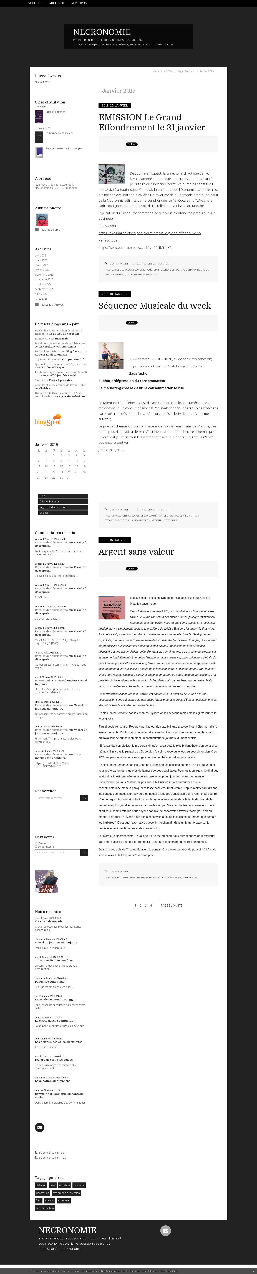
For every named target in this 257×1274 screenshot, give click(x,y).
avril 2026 (40, 255)
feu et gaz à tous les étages (54, 1059)
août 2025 (41, 293)
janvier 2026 (42, 270)
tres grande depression (66, 1193)
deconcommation (152, 515)
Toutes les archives (52, 304)
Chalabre (45, 388)
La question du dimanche (52, 1081)
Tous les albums (50, 229)
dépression (42, 1193)
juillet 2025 (41, 298)
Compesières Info (73, 359)
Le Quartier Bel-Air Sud (72, 396)
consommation (45, 1208)
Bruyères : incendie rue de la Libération (60, 343)
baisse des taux (121, 269)
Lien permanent (116, 263)
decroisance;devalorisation (181, 515)
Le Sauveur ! (42, 338)
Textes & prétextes (60, 380)
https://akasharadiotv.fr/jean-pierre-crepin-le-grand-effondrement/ (150, 233)
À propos (79, 3)
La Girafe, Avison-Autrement (57, 346)
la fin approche (195, 269)
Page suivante (171, 905)
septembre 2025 (44, 289)
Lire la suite (70, 188)
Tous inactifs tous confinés (58, 756)
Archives (56, 3)
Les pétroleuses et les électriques (58, 1042)
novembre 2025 (44, 279)
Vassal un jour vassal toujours (61, 707)
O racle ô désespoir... (50, 921)
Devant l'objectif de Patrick (60, 375)
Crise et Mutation (50, 501)
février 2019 (207, 71)
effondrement (113, 520)
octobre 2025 (43, 284)
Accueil (34, 3)
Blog (42, 496)
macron (49, 1200)
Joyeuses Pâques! (46, 359)
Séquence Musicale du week (155, 306)
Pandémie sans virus (49, 981)
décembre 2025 (44, 274)
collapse (134, 515)
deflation (41, 1185)
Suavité (39, 380)
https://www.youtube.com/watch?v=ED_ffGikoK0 (135, 247)
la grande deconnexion (53, 507)
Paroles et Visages (52, 367)
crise (52, 1185)
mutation (64, 1185)
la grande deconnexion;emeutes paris (154, 520)
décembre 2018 (162, 71)
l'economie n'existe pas (145, 269)
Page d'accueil (185, 71)
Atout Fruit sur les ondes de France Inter (60, 385)
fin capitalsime (126, 877)
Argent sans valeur (136, 552)
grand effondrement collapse (155, 877)
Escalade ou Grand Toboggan (55, 999)
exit (114, 877)
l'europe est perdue (173, 269)
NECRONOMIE (102, 32)
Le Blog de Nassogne (66, 333)
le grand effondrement (144, 274)
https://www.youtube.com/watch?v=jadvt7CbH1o (165, 366)
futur (38, 1200)
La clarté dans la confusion (54, 1020)
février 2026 (41, 265)
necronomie (43, 680)
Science (44, 512)
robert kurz (189, 877)
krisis (178, 877)
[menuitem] (36, 3)
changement (119, 515)
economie (64, 1200)
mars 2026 (41, 260)
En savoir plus (171, 1271)
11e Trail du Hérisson (48, 351)
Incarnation (62, 338)
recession (79, 1185)
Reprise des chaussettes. (51, 542)
